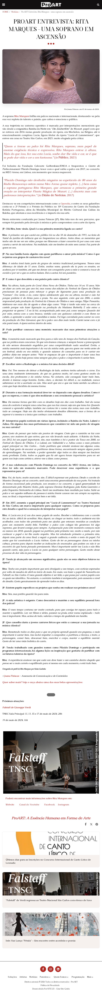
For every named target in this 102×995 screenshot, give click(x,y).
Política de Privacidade (50, 985)
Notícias (14, 12)
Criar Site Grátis (63, 989)
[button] (3, 4)
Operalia (65, 203)
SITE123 (50, 989)
